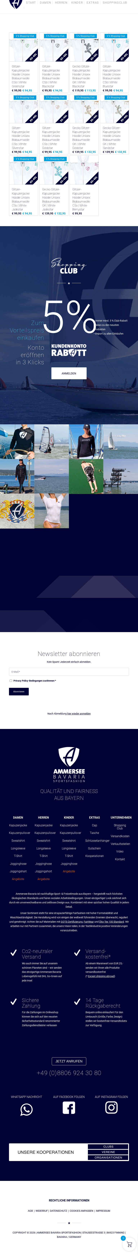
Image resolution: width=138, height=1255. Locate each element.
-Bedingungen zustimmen (34, 680)
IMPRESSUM (103, 1210)
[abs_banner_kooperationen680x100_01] (69, 1152)
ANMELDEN (69, 373)
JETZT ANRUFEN (69, 1061)
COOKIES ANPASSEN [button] (81, 1210)
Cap (94, 825)
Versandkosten (120, 836)
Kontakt (120, 859)
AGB (30, 1210)
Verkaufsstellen (120, 844)
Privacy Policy (20, 680)
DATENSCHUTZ (58, 1210)
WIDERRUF (42, 1210)
